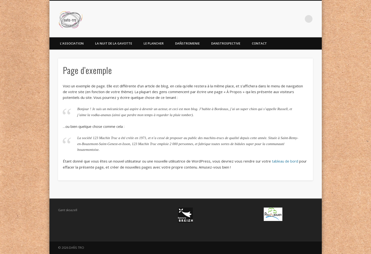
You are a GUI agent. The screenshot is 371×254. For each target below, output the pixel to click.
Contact (259, 43)
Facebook (299, 19)
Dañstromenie (187, 43)
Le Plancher (154, 43)
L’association (72, 43)
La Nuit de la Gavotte (113, 43)
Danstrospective (225, 43)
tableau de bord (285, 161)
